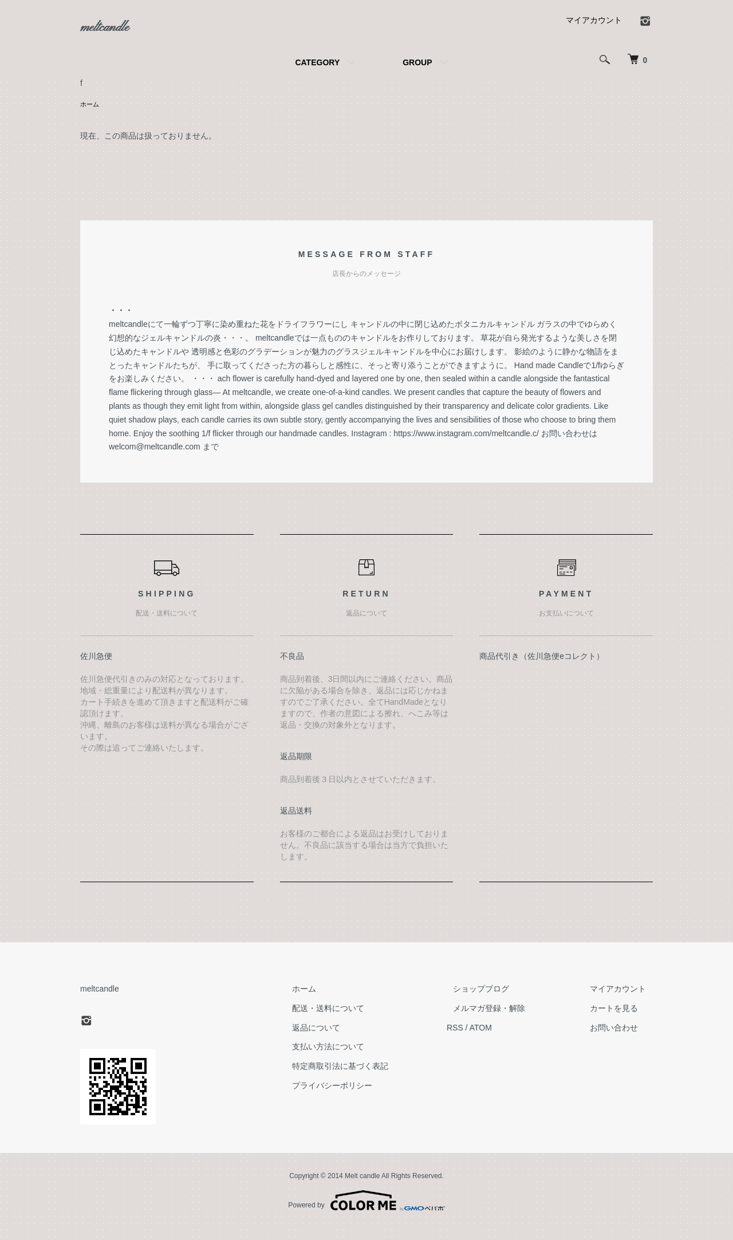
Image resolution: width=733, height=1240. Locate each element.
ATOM (507, 1039)
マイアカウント (594, 30)
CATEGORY (317, 73)
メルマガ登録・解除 (509, 1020)
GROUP (417, 73)
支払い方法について (361, 1059)
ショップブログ (501, 1000)
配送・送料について (361, 1020)
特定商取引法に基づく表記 (373, 1078)
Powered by (366, 1212)
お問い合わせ (621, 1039)
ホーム (90, 116)
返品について (349, 1039)
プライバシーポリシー (365, 1097)
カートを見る (621, 1020)
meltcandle (116, 34)
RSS (481, 1039)
